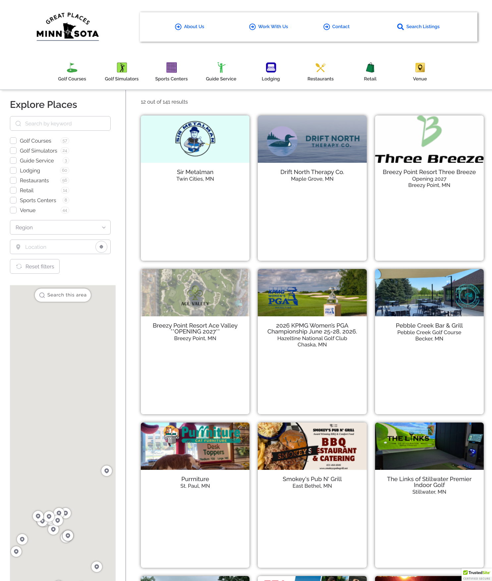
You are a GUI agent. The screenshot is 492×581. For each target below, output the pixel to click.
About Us (189, 26)
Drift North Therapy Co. (312, 172)
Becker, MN (429, 338)
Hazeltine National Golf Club (312, 338)
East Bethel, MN (312, 486)
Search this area (63, 295)
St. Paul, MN (195, 486)
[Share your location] (101, 247)
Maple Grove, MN (312, 179)
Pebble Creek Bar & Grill (429, 325)
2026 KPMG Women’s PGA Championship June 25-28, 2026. (312, 328)
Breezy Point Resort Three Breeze (429, 172)
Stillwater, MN (429, 492)
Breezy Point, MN (429, 185)
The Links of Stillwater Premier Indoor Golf (429, 482)
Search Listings (418, 26)
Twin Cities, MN (195, 179)
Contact (336, 26)
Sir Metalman (195, 172)
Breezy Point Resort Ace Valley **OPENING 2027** (195, 328)
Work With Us (268, 26)
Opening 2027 (429, 179)
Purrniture (195, 479)
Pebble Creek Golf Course (429, 332)
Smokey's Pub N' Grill (312, 479)
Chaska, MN (312, 344)
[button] (477, 574)
